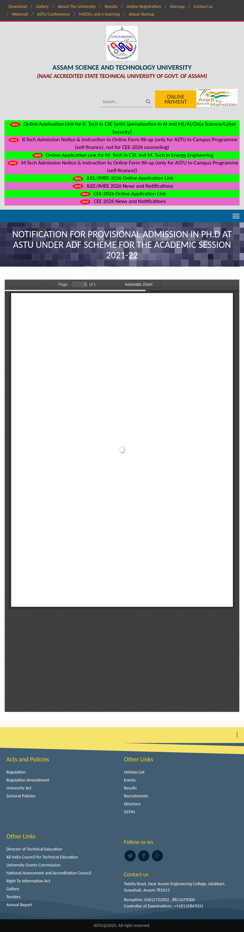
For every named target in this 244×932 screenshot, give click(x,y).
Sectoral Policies (20, 796)
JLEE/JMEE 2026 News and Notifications (122, 186)
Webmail (20, 14)
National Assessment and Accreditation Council (48, 873)
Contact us (203, 6)
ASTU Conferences (53, 14)
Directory (132, 804)
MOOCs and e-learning (99, 14)
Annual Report (19, 904)
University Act (18, 788)
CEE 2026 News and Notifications (122, 201)
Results (111, 6)
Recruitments (136, 796)
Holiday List (134, 772)
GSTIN (129, 812)
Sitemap (177, 6)
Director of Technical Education (34, 849)
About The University (77, 6)
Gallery (42, 6)
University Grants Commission (33, 865)
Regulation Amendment (27, 780)
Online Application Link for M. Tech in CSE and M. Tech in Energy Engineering (122, 155)
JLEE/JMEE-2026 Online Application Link (122, 178)
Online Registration (143, 6)
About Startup (141, 14)
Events (130, 780)
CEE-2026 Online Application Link (122, 193)
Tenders (13, 897)
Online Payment (176, 99)
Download (18, 6)
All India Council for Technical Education (42, 857)
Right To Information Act (28, 881)
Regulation (16, 772)
